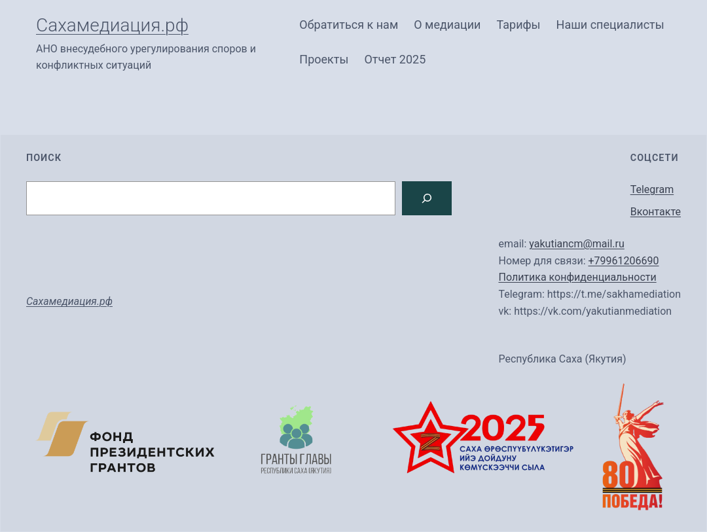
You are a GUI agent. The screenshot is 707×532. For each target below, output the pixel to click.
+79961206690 (623, 261)
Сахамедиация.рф (112, 25)
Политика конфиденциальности (577, 277)
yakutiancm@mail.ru (577, 244)
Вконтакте (655, 211)
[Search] (427, 198)
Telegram (652, 189)
